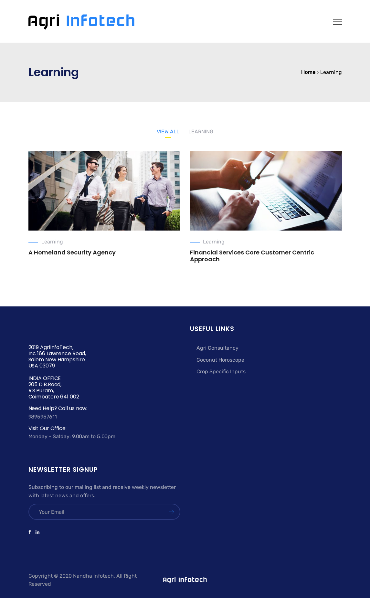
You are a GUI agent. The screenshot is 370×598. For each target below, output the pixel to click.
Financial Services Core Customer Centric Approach (252, 255)
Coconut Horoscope (220, 360)
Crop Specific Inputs (221, 371)
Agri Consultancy (217, 348)
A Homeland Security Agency (72, 252)
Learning (52, 242)
